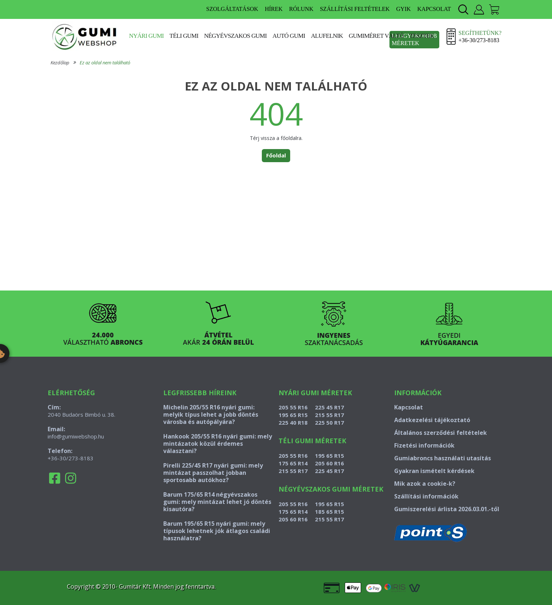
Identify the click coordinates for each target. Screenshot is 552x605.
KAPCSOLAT (434, 9)
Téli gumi (183, 35)
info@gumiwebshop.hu (76, 436)
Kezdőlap (60, 62)
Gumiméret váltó (376, 35)
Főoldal (276, 155)
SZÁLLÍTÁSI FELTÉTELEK (355, 9)
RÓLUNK (301, 9)
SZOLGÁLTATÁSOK (232, 9)
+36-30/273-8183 (70, 458)
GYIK (403, 9)
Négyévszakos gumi (235, 35)
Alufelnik (327, 35)
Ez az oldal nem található (105, 62)
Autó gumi (288, 35)
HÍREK (274, 9)
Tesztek (421, 35)
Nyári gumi (146, 35)
